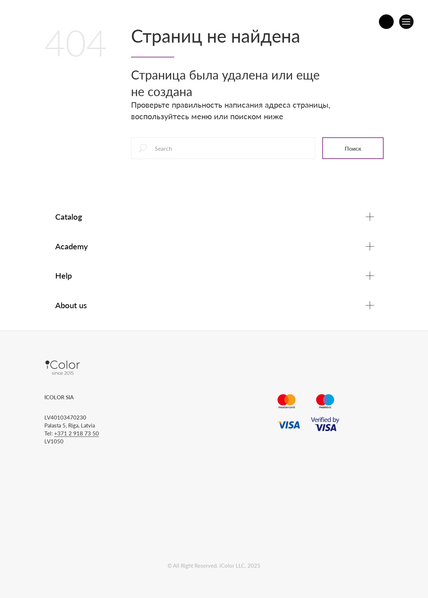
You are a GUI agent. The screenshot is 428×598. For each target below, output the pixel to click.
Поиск (353, 148)
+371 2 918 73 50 (76, 433)
